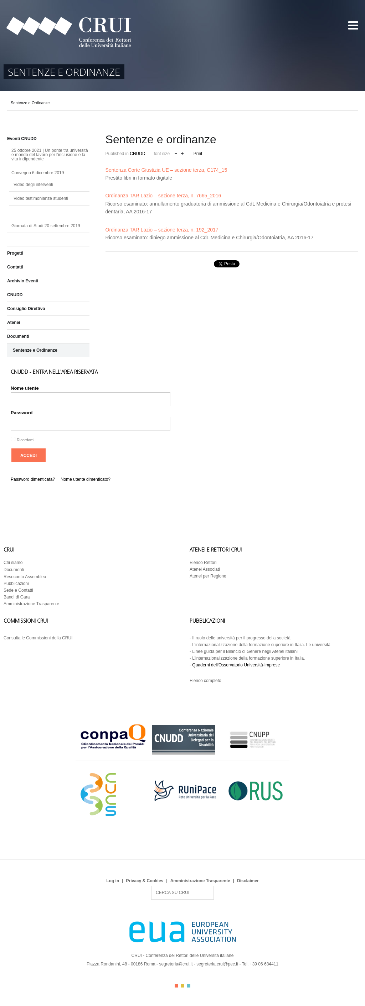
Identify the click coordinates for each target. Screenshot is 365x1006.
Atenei (13, 322)
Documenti (18, 336)
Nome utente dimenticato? (85, 479)
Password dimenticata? (33, 479)
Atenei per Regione (208, 576)
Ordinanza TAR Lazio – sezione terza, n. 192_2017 (162, 230)
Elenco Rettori (203, 562)
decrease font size (176, 152)
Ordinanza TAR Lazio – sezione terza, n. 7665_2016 (163, 195)
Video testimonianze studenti (41, 198)
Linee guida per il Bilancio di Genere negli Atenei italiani (245, 651)
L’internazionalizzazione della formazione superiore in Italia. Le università (261, 644)
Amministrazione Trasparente (31, 603)
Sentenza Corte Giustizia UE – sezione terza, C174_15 (166, 170)
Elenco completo (205, 680)
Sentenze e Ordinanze (35, 350)
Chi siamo (13, 562)
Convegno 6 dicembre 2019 (37, 172)
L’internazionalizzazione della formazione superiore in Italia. (248, 658)
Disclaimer (248, 880)
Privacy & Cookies (145, 880)
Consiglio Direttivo (26, 308)
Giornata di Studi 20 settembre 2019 (45, 225)
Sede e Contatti (18, 590)
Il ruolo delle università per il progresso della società (241, 637)
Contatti (15, 267)
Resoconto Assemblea (25, 576)
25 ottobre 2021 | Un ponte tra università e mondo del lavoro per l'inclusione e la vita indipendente (49, 154)
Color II (182, 986)
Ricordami (26, 440)
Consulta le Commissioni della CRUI (38, 637)
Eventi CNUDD (22, 138)
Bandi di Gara (17, 597)
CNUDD (137, 153)
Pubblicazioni (16, 583)
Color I (176, 986)
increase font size (182, 152)
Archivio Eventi (22, 280)
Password (21, 412)
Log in (112, 880)
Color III (188, 986)
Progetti (15, 253)
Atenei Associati (205, 569)
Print (198, 153)
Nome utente (25, 388)
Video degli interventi (33, 184)
